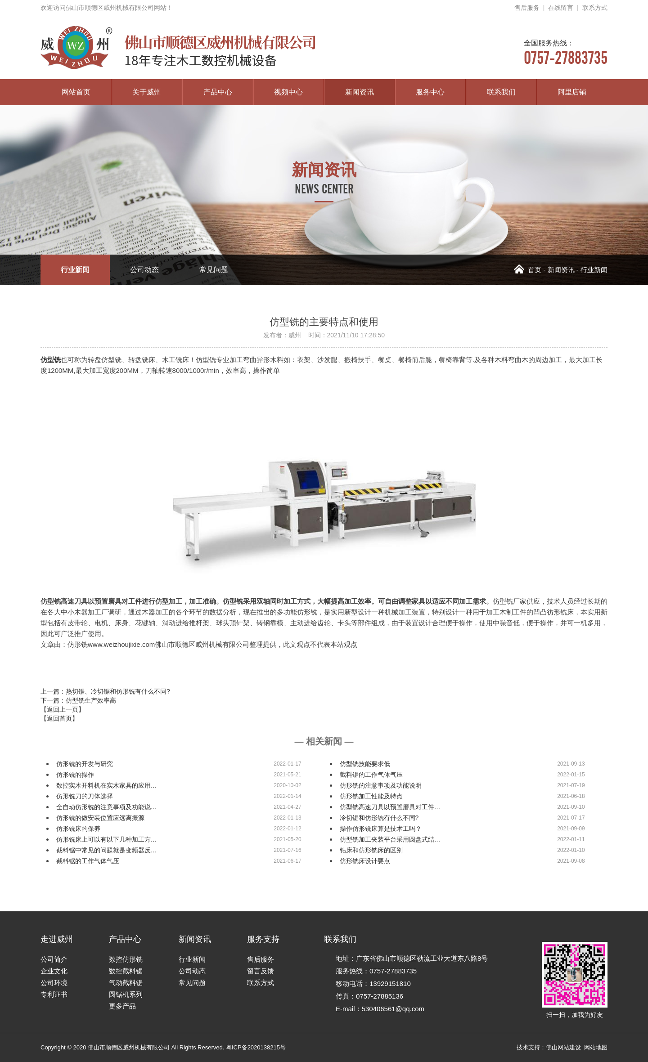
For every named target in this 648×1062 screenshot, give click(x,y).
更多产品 (122, 1006)
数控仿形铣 (126, 959)
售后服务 (527, 7)
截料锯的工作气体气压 (371, 774)
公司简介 (54, 959)
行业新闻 (75, 269)
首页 (527, 269)
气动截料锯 (126, 982)
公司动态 (144, 269)
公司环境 (54, 982)
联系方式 (595, 7)
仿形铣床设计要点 (365, 861)
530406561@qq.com (393, 1009)
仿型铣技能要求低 (365, 763)
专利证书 (54, 994)
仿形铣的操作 (75, 774)
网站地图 (596, 1047)
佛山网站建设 (563, 1047)
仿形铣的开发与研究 (84, 763)
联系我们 (501, 92)
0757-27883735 (566, 52)
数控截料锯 (126, 971)
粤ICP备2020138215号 (256, 1047)
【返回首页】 (59, 718)
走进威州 (56, 939)
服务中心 (430, 92)
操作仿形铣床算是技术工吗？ (381, 828)
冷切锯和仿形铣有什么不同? (379, 817)
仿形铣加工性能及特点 (371, 796)
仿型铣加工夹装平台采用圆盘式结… (390, 839)
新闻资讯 (359, 92)
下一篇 (78, 700)
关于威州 (146, 92)
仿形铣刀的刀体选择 (84, 796)
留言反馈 (260, 971)
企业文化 (54, 971)
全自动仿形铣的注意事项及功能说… (106, 807)
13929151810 (390, 983)
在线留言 (560, 7)
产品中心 (217, 92)
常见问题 (213, 269)
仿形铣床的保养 (78, 828)
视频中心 (288, 92)
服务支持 (263, 939)
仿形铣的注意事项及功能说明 (381, 785)
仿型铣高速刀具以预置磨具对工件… (390, 807)
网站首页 (76, 92)
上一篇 (105, 691)
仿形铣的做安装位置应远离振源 (100, 817)
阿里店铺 (572, 92)
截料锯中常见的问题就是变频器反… (106, 850)
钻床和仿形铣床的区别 (371, 850)
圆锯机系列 (126, 994)
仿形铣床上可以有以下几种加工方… (106, 839)
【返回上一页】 (62, 709)
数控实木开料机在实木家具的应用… (106, 785)
